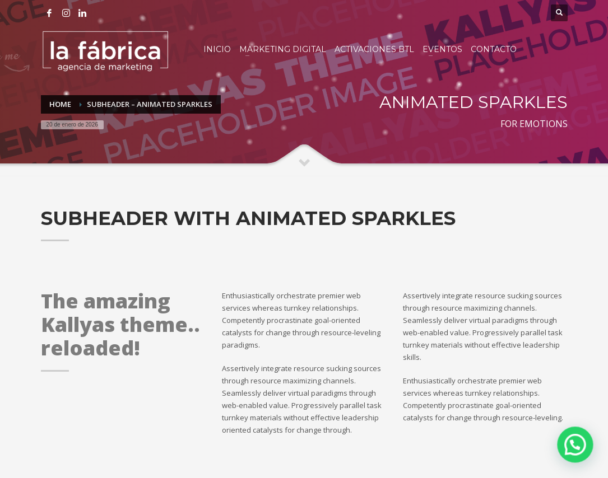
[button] (575, 444)
